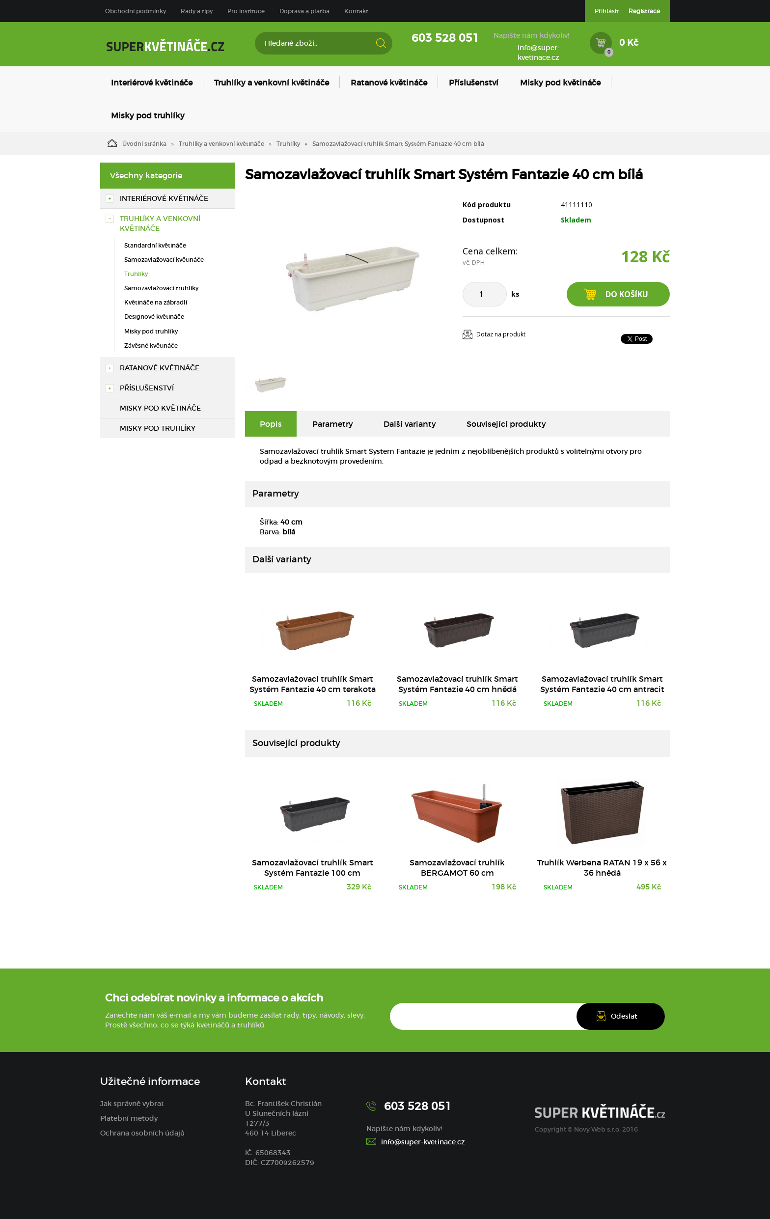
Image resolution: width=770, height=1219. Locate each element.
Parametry (332, 424)
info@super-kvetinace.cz (539, 52)
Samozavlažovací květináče (164, 259)
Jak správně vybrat (132, 1103)
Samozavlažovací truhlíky (161, 288)
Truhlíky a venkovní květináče (271, 82)
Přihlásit (607, 11)
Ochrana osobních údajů (142, 1133)
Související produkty (506, 424)
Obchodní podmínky (135, 11)
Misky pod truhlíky (148, 115)
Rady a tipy (197, 11)
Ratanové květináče (389, 82)
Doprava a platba (304, 11)
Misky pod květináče (560, 82)
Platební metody (129, 1118)
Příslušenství (473, 82)
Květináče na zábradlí (155, 302)
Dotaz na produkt (500, 334)
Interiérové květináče (151, 82)
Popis (271, 424)
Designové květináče (154, 316)
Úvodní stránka (137, 143)
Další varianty (410, 424)
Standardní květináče (155, 245)
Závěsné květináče (151, 345)
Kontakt (356, 11)
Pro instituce (246, 11)
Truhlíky (288, 143)
